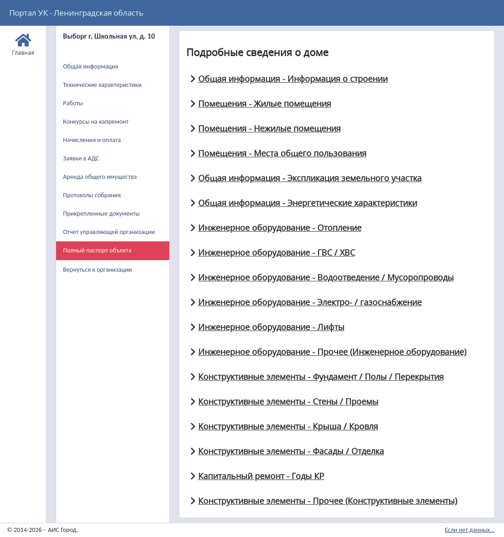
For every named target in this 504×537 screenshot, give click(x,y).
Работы (73, 103)
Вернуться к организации (97, 270)
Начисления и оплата (92, 140)
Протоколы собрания (92, 195)
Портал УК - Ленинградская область (76, 12)
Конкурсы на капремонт (96, 122)
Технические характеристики (102, 85)
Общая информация (90, 66)
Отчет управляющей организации (109, 232)
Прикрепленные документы (101, 213)
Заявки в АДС (81, 158)
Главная (23, 43)
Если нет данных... (470, 530)
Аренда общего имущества (100, 177)
